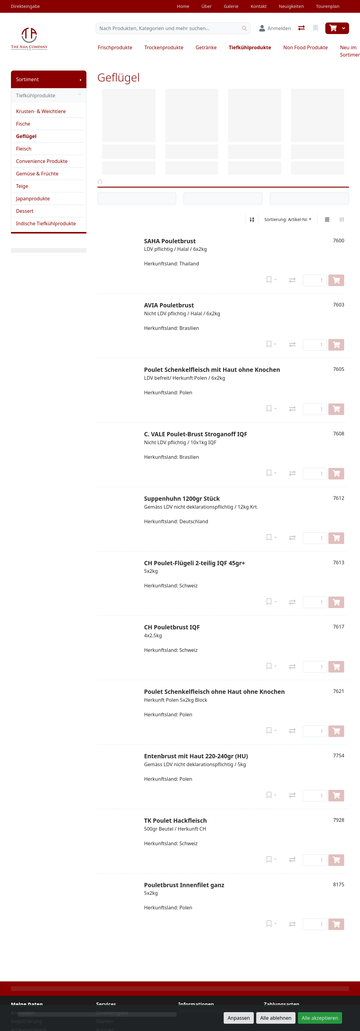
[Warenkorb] (332, 28)
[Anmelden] (275, 28)
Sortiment (27, 79)
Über (206, 6)
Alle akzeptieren (320, 1018)
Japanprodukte (33, 198)
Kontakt (259, 6)
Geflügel (26, 136)
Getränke (206, 47)
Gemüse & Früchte (37, 173)
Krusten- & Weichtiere (41, 111)
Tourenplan (328, 6)
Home (183, 6)
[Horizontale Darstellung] (341, 219)
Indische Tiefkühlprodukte (46, 223)
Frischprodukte (115, 47)
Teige (22, 186)
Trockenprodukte (164, 47)
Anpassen (239, 1018)
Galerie (231, 6)
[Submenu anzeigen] (80, 79)
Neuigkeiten (291, 6)
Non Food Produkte (305, 47)
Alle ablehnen (275, 1018)
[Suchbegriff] (167, 28)
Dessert (24, 211)
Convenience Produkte (42, 161)
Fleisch (24, 148)
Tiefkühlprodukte (250, 47)
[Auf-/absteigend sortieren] (252, 219)
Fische (23, 123)
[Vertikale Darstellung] (327, 219)
